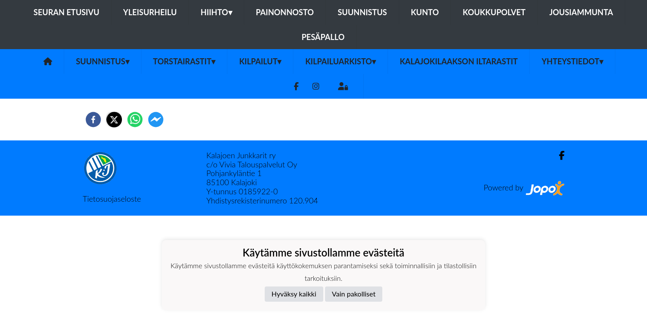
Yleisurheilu (150, 12)
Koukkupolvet (494, 12)
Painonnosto (285, 12)
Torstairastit (184, 61)
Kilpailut (260, 61)
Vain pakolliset (354, 294)
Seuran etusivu (66, 12)
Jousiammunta (581, 12)
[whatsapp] (135, 119)
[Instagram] (315, 86)
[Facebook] (296, 86)
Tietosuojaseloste (112, 198)
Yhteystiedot (572, 61)
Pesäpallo (323, 37)
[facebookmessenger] (156, 119)
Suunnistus (362, 12)
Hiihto (216, 12)
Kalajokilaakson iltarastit (459, 61)
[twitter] (114, 119)
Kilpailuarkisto (340, 61)
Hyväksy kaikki (294, 294)
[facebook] (93, 119)
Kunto (425, 12)
